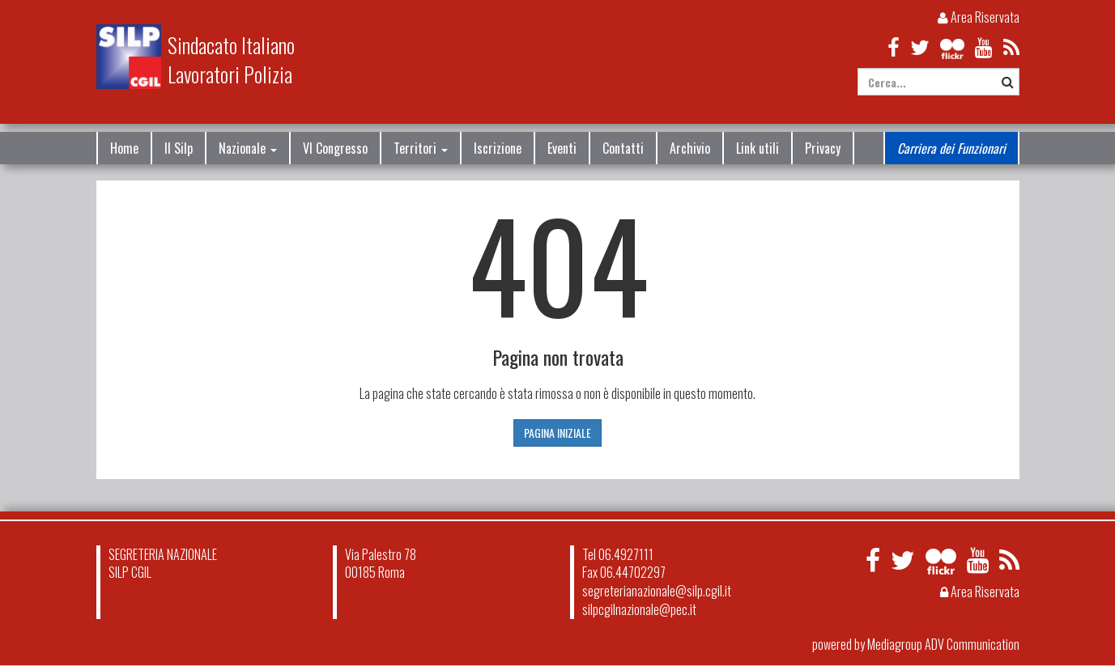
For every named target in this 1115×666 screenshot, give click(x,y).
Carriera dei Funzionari (951, 148)
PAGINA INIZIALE (557, 432)
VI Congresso (335, 148)
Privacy (823, 148)
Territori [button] (421, 148)
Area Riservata (978, 17)
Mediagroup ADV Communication (943, 644)
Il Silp (178, 148)
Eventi (562, 148)
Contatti (623, 148)
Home (124, 148)
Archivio (690, 148)
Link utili (757, 148)
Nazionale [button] (248, 148)
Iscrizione (497, 148)
